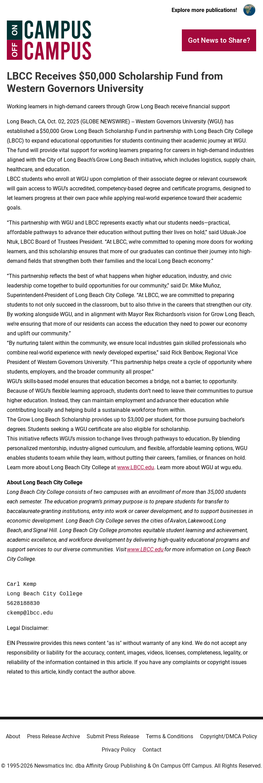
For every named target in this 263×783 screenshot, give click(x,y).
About (13, 736)
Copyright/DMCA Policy (228, 736)
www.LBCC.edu (135, 467)
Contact (151, 749)
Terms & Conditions (169, 736)
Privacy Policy (119, 749)
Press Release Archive (53, 736)
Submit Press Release (113, 736)
